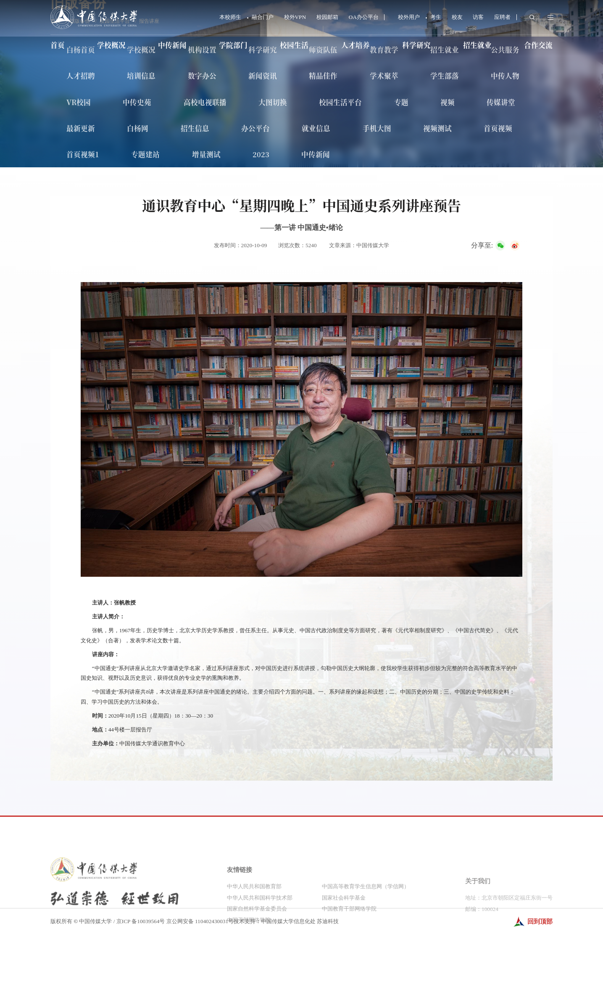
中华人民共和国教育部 (254, 920)
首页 (57, 45)
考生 (435, 17)
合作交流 (538, 45)
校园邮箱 (327, 17)
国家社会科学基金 (344, 932)
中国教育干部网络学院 (349, 943)
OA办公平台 (364, 17)
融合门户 (263, 17)
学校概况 (111, 45)
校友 (457, 17)
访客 (478, 17)
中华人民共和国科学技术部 (259, 932)
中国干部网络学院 (249, 954)
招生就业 (477, 45)
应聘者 (502, 17)
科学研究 (416, 45)
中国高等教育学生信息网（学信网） (365, 920)
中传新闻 (172, 45)
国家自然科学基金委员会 (257, 943)
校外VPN (295, 17)
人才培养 (355, 45)
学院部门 (233, 45)
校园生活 (294, 45)
